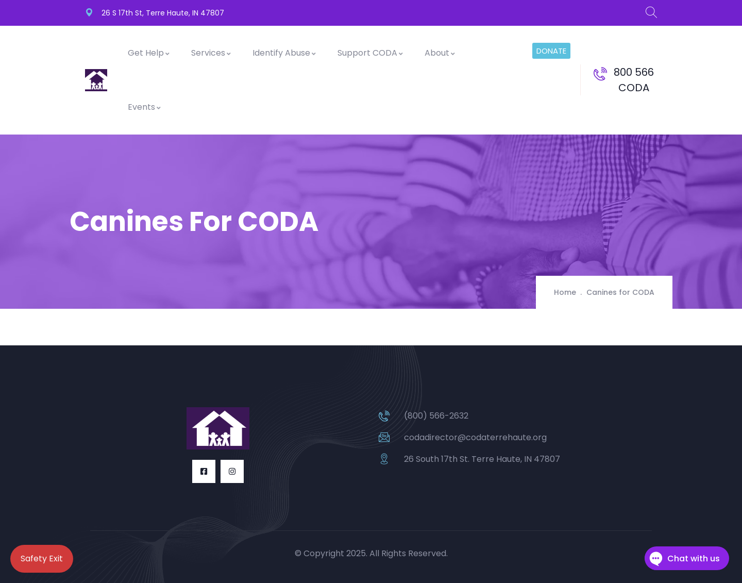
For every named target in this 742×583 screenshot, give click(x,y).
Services (211, 53)
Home (565, 292)
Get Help (149, 53)
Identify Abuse (284, 53)
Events (145, 107)
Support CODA (371, 53)
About (440, 53)
